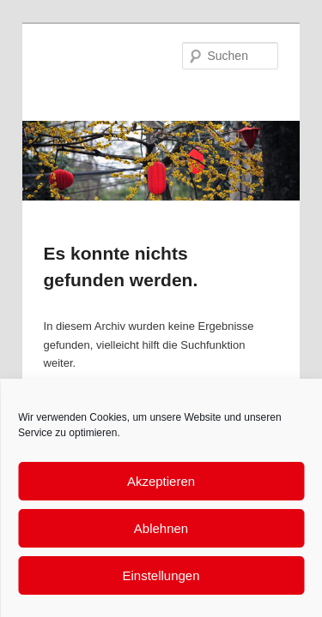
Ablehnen (161, 528)
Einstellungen (160, 575)
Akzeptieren (161, 481)
